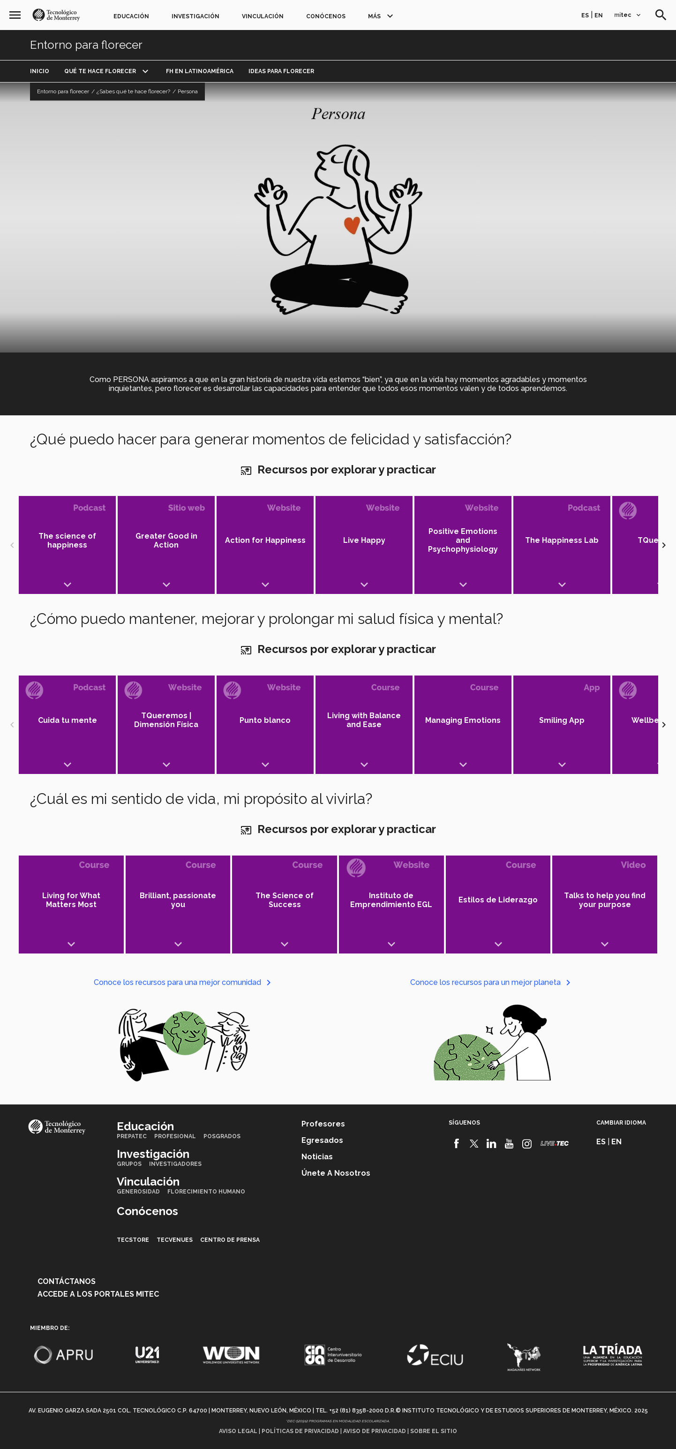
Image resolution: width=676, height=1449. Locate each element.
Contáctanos (67, 1281)
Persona (188, 91)
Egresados (322, 1140)
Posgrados (221, 1136)
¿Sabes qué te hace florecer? (133, 91)
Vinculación (263, 16)
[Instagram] (527, 1144)
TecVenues (175, 1240)
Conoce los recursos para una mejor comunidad (184, 982)
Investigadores (175, 1164)
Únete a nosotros (335, 1173)
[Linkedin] (491, 1144)
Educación (131, 16)
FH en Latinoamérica (199, 71)
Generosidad (138, 1191)
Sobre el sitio (433, 1431)
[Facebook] (456, 1144)
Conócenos (326, 16)
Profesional (175, 1136)
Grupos (129, 1164)
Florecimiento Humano (206, 1191)
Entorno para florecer (86, 45)
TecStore (133, 1240)
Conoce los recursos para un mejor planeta (492, 982)
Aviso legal (238, 1431)
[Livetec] (555, 1143)
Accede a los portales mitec (98, 1294)
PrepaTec (132, 1136)
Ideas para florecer (281, 71)
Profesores (323, 1123)
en (598, 15)
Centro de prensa (230, 1240)
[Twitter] (474, 1144)
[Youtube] (509, 1144)
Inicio (39, 71)
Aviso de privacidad (374, 1431)
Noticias (317, 1156)
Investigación (195, 16)
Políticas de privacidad (300, 1431)
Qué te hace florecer (100, 71)
